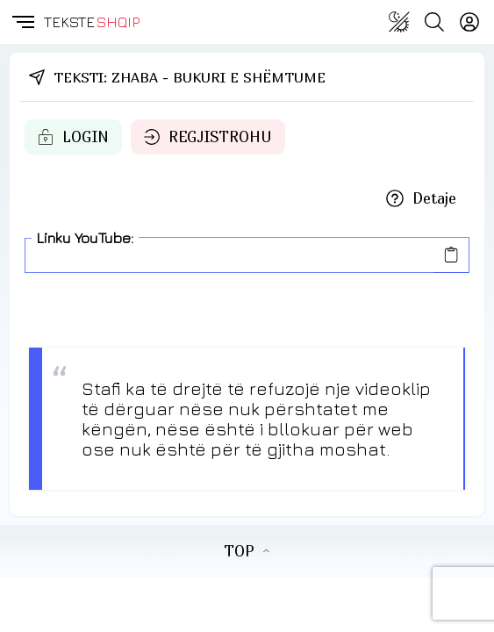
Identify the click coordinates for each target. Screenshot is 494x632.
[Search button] (434, 22)
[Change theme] (399, 22)
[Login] (469, 22)
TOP (246, 551)
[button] (22, 22)
